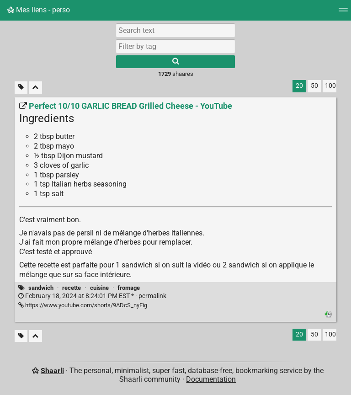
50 (314, 86)
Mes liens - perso (38, 9)
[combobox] (175, 46)
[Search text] (175, 30)
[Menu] (343, 12)
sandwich (40, 287)
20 (299, 86)
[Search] (175, 61)
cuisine (99, 287)
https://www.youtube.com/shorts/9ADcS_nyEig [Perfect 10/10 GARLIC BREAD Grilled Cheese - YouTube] (82, 305)
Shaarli (52, 370)
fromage (128, 287)
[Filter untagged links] (21, 87)
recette (71, 287)
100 (330, 86)
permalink (92, 296)
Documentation (211, 379)
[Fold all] (35, 87)
